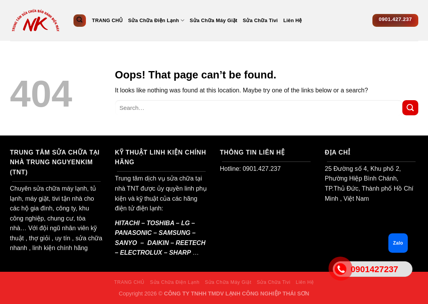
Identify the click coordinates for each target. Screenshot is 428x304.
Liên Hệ (292, 20)
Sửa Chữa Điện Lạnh (156, 20)
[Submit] (410, 107)
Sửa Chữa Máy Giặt (214, 20)
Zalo (398, 243)
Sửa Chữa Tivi (260, 20)
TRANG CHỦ (107, 20)
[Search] (79, 20)
